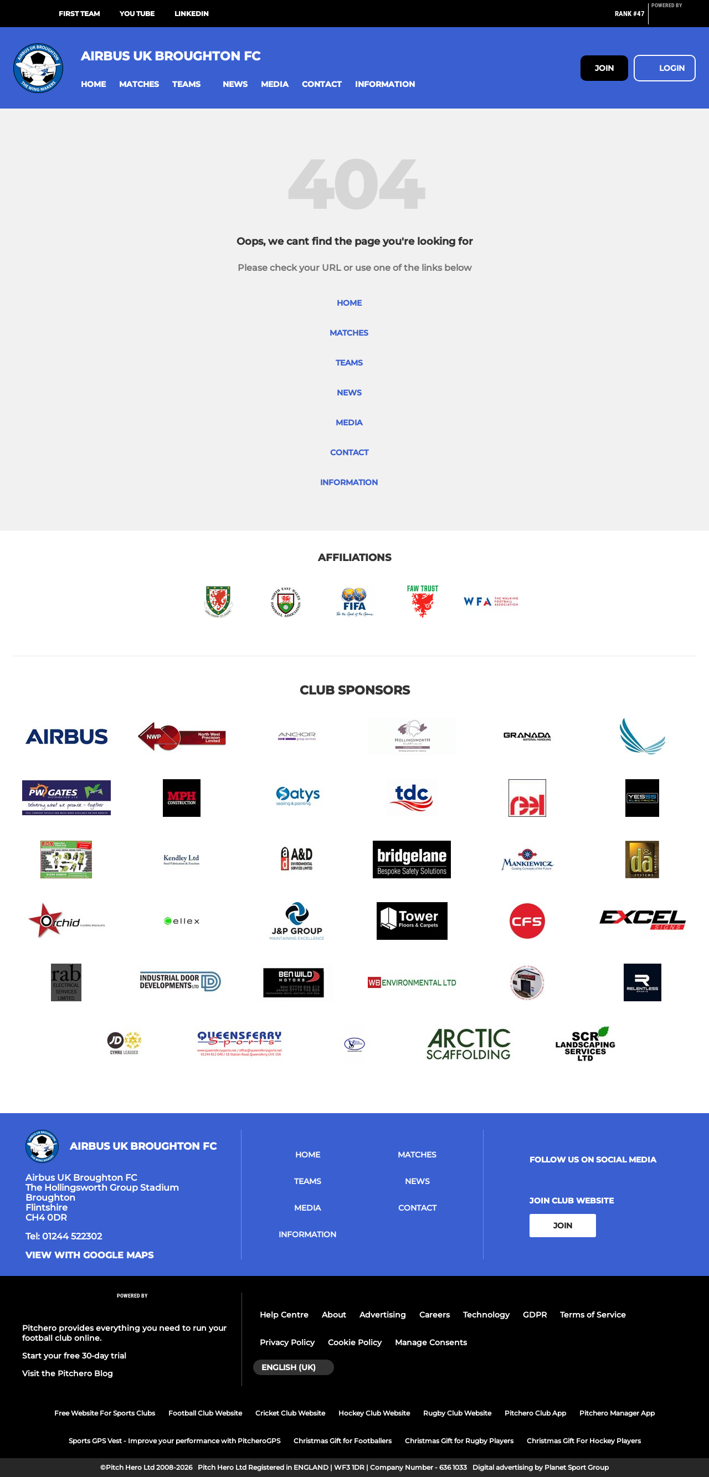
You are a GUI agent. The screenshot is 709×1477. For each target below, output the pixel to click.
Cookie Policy (355, 1342)
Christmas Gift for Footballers (343, 1441)
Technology (486, 1315)
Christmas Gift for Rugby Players (459, 1441)
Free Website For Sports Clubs (104, 1413)
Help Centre (284, 1315)
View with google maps (89, 1255)
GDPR (535, 1315)
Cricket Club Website (290, 1413)
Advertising (382, 1315)
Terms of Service (593, 1315)
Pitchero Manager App (617, 1413)
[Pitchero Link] (673, 18)
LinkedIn (191, 13)
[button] (93, 84)
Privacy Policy (287, 1342)
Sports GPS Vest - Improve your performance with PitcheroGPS (174, 1441)
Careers (434, 1315)
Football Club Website (205, 1413)
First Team (79, 13)
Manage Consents (431, 1342)
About (334, 1315)
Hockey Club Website (374, 1413)
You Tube (137, 13)
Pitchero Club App (535, 1413)
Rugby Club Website (457, 1413)
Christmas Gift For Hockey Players (584, 1441)
